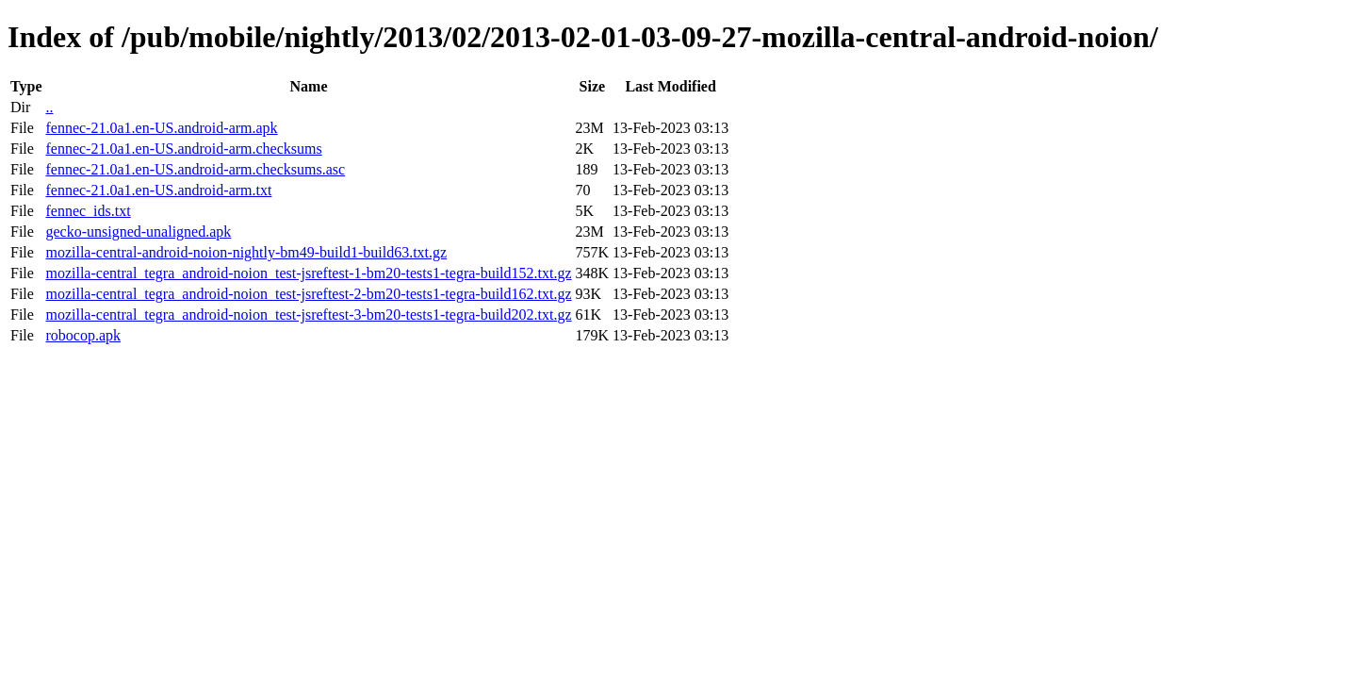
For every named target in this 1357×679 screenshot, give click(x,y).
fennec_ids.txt (87, 211)
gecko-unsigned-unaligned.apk (138, 232)
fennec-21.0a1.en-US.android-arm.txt (158, 190)
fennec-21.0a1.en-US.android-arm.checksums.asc (195, 169)
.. (49, 107)
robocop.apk (83, 335)
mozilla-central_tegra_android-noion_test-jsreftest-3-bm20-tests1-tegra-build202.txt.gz (308, 314)
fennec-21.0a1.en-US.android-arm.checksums (183, 149)
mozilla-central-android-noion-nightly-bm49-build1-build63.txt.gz (246, 252)
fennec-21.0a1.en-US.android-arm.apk (161, 128)
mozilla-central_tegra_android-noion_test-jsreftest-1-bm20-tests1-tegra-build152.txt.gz (308, 273)
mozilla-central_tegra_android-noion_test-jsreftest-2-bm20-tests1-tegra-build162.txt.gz (308, 294)
